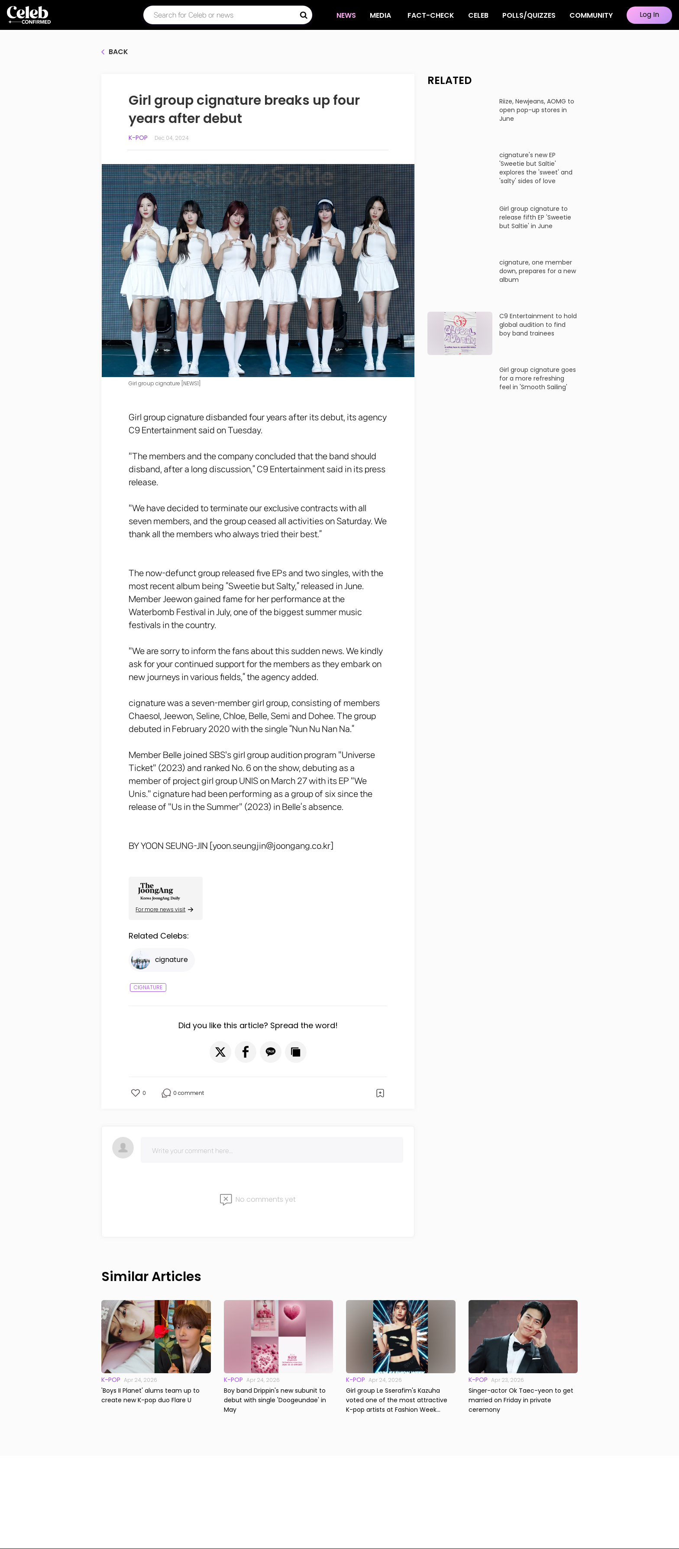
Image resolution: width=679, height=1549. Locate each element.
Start (502, 734)
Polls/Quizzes (529, 15)
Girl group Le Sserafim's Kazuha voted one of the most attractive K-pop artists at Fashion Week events (396, 1400)
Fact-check (430, 15)
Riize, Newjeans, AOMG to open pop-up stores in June (536, 110)
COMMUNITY (591, 15)
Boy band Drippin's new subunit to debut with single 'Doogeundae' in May (275, 1400)
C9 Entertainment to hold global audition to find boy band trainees (538, 325)
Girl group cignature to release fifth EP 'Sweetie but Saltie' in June (535, 217)
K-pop (138, 137)
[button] (220, 1052)
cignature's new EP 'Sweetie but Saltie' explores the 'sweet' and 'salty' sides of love (535, 168)
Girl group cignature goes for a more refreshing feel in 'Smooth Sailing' (537, 378)
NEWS (346, 15)
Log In (649, 14)
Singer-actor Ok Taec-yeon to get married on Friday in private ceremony (521, 1400)
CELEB (478, 15)
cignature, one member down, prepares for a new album (537, 271)
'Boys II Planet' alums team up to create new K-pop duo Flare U (150, 1395)
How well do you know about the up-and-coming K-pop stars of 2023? (498, 704)
